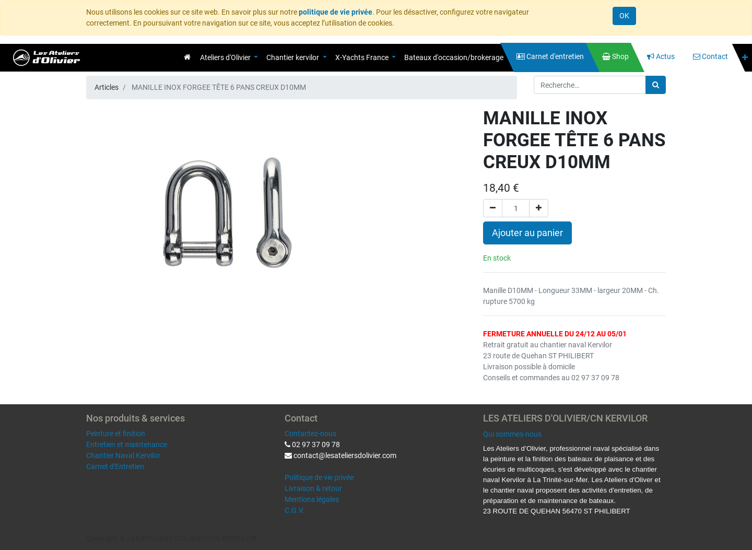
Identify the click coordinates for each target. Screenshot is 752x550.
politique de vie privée (335, 12)
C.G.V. (294, 510)
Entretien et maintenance (126, 444)
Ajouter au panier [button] (527, 233)
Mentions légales (312, 499)
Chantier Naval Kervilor (123, 455)
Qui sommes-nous (512, 434)
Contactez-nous (310, 433)
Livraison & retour (313, 488)
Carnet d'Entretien (115, 466)
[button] (745, 57)
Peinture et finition (115, 433)
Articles (107, 87)
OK (624, 15)
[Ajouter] (538, 208)
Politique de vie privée (319, 477)
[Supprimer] (492, 208)
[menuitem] (187, 57)
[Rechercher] (655, 85)
